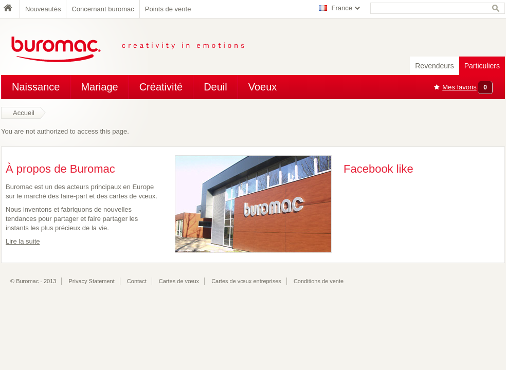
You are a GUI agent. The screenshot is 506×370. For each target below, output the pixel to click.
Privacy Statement (92, 281)
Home (10, 9)
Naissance (36, 86)
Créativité (161, 86)
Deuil (215, 86)
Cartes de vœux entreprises (246, 281)
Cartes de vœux (179, 281)
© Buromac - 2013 (33, 281)
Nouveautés (43, 9)
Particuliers (482, 66)
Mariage (99, 86)
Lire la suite (23, 241)
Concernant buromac (102, 9)
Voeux (262, 86)
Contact (137, 281)
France (342, 8)
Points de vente (168, 9)
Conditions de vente (319, 281)
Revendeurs (434, 66)
